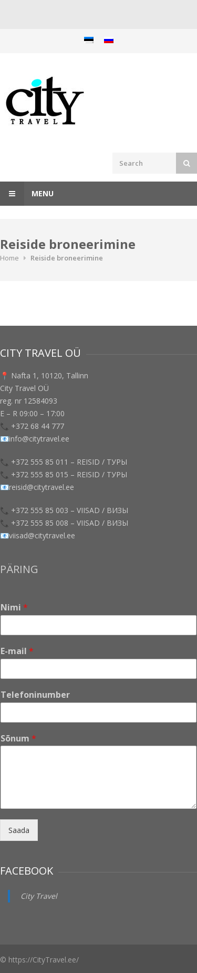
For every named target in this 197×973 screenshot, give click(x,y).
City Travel (38, 896)
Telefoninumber (35, 694)
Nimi (14, 607)
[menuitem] (89, 39)
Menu (27, 194)
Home (9, 258)
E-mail (17, 651)
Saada (18, 830)
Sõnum (18, 738)
